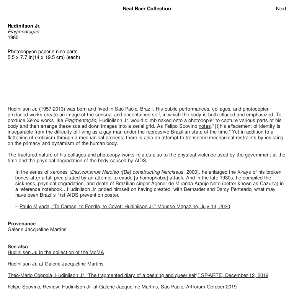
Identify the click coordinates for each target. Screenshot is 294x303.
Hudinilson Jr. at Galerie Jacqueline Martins (56, 264)
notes (205, 126)
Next (281, 8)
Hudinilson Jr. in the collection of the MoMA (56, 252)
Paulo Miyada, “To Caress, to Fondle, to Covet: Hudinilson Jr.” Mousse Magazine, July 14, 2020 (125, 206)
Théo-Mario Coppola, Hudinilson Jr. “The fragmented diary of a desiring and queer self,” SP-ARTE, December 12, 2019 (138, 275)
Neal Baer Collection (147, 8)
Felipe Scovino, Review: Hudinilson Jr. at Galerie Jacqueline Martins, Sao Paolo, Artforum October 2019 (122, 286)
